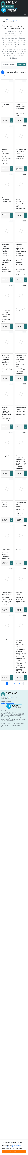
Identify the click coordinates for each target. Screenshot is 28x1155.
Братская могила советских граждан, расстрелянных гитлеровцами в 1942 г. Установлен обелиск (21, 509)
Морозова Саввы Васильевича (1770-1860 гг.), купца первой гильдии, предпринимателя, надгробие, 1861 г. (7, 315)
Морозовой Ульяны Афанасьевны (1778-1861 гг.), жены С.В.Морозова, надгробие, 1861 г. (20, 204)
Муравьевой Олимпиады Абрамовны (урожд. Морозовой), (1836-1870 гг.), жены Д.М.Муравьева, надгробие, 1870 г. (7, 363)
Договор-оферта (5, 723)
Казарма (18, 549)
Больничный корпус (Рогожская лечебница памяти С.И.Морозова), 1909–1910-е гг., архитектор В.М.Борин (6, 157)
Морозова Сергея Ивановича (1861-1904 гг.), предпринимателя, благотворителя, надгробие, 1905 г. (7, 415)
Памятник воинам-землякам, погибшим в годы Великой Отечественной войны (20, 597)
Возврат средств (16, 725)
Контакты (3, 727)
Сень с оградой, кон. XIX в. (20, 310)
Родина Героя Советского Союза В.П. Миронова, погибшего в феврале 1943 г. (6, 553)
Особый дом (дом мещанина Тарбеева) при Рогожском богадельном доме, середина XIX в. (20, 110)
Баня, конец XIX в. (6, 105)
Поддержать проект (7, 6)
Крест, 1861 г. (6, 456)
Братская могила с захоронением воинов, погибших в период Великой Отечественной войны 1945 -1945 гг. (7, 598)
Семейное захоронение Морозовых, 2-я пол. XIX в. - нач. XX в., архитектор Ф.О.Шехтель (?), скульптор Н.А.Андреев (21, 462)
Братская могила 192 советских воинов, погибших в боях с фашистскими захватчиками (21, 154)
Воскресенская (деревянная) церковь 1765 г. (6, 199)
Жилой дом (5, 639)
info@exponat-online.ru (7, 703)
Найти (21, 64)
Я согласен (14, 1152)
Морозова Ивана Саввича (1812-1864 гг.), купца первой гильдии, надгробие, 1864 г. (21, 412)
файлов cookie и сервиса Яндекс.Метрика (12, 1146)
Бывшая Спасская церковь (4, 504)
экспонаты (9, 697)
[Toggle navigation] (25, 14)
